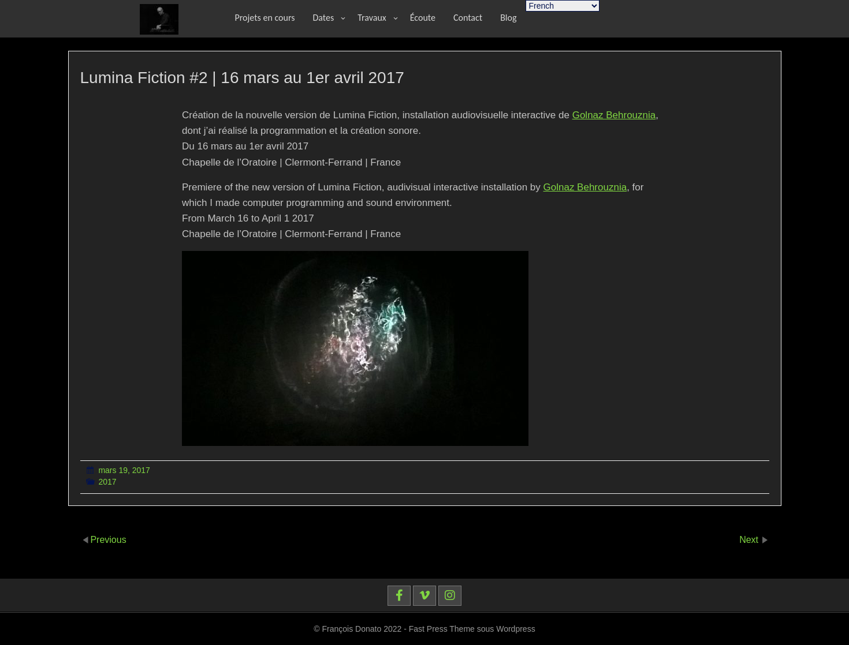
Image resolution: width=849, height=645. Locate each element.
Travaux (372, 17)
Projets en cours (265, 17)
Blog (508, 17)
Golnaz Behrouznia (614, 115)
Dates (323, 17)
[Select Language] (562, 6)
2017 (107, 481)
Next (750, 539)
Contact (467, 17)
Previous (108, 539)
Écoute (422, 17)
